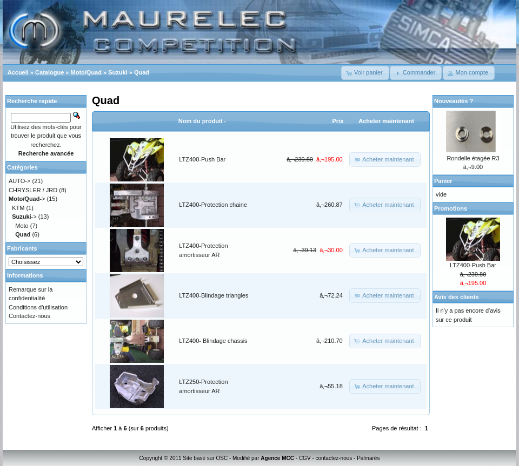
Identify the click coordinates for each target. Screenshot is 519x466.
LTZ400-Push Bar (202, 159)
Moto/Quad (86, 72)
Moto (21, 225)
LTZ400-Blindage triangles (213, 295)
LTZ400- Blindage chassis (213, 340)
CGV (305, 458)
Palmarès (368, 458)
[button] (365, 73)
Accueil (18, 72)
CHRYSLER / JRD (33, 190)
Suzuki (117, 72)
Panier (443, 181)
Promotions (450, 208)
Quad (141, 72)
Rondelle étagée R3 (473, 158)
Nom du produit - (202, 121)
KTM (18, 208)
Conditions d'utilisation (38, 307)
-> (27, 198)
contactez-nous (333, 458)
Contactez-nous (29, 316)
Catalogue (49, 72)
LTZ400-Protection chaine (213, 204)
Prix (337, 121)
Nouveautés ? (453, 101)
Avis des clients (456, 297)
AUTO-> (19, 181)
